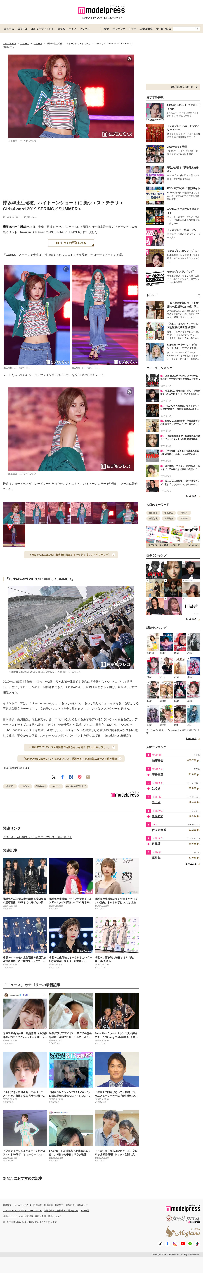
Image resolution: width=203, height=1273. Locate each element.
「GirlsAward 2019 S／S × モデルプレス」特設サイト (37, 837)
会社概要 (7, 1205)
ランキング (119, 28)
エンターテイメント (42, 28)
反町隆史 (153, 513)
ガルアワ (56, 786)
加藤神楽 (157, 760)
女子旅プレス (163, 28)
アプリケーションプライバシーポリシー (22, 1210)
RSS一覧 (85, 1210)
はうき (156, 788)
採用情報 (59, 1205)
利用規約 (37, 1205)
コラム (61, 28)
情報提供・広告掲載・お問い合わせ (61, 1210)
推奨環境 (48, 1205)
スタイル (23, 28)
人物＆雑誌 (146, 28)
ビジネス (85, 28)
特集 (106, 28)
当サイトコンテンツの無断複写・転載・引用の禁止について (32, 1216)
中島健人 (168, 513)
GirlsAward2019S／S (76, 786)
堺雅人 (184, 513)
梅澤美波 (168, 518)
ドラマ (132, 28)
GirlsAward (41, 786)
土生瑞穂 (20, 226)
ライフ (72, 28)
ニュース (9, 28)
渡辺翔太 (153, 518)
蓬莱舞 (156, 857)
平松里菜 (157, 774)
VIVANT (184, 518)
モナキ (156, 802)
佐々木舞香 (159, 830)
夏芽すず (157, 816)
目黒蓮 (156, 843)
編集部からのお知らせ (77, 1205)
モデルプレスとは (22, 1205)
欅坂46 (7, 226)
